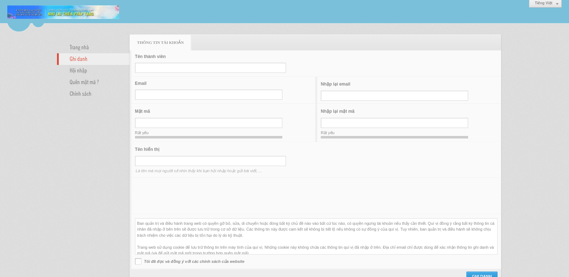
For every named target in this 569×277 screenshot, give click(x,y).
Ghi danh (78, 58)
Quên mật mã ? (84, 82)
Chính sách (80, 93)
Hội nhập (78, 70)
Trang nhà (79, 47)
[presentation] (190, 196)
